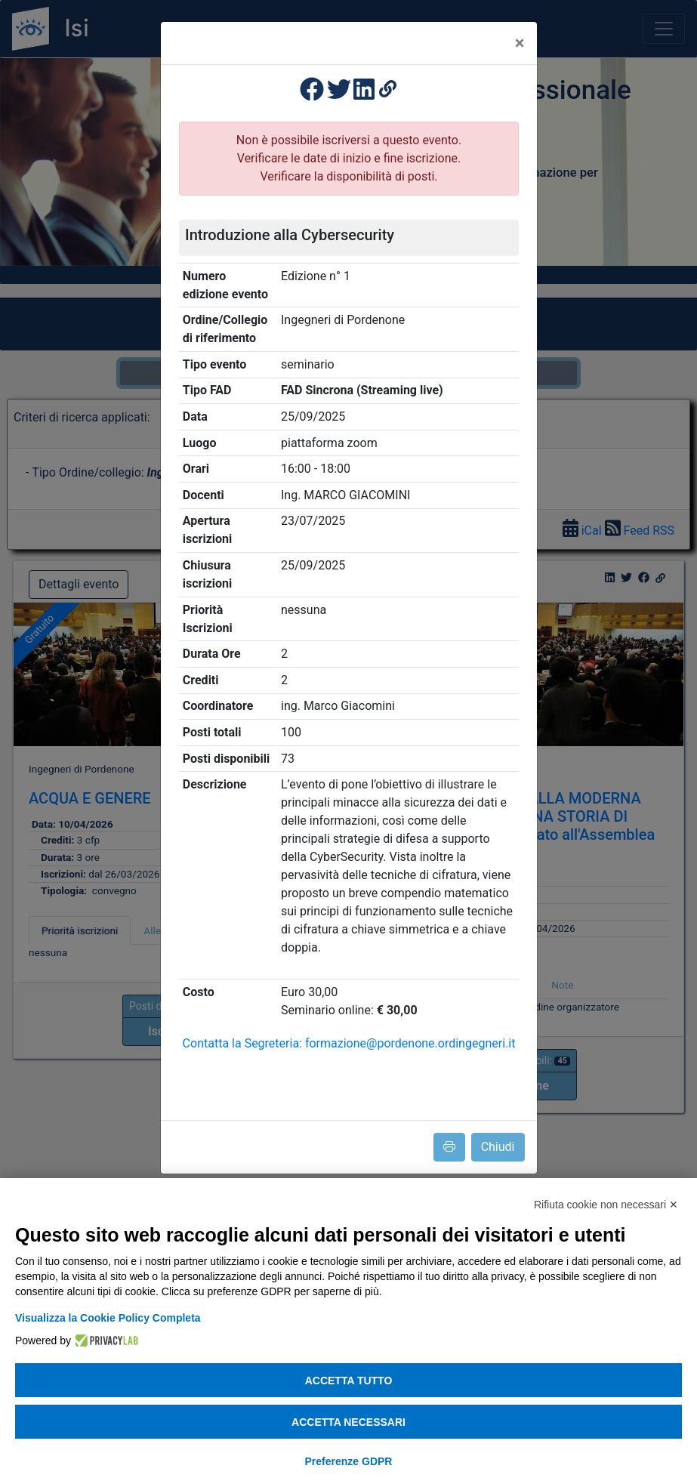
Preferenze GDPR (349, 1461)
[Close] (520, 43)
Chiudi (498, 1147)
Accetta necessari (348, 1422)
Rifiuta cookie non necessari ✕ (606, 1205)
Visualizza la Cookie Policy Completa (108, 1318)
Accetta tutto (349, 1380)
